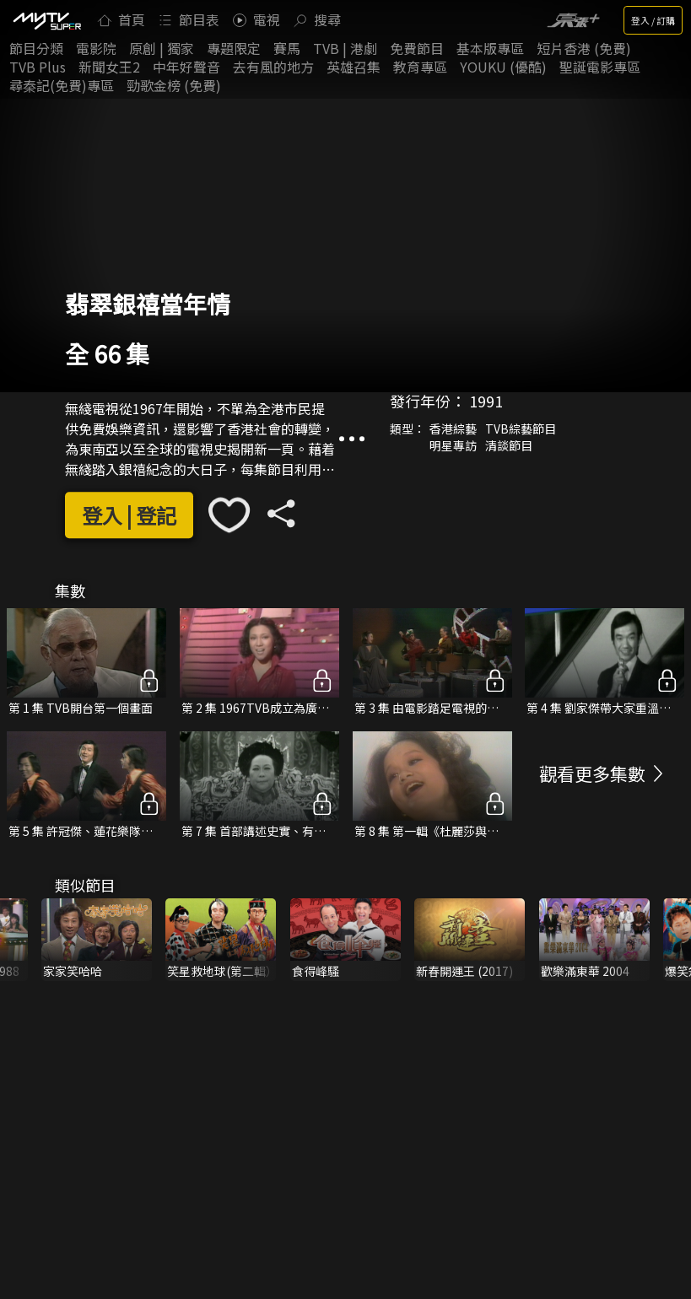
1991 (486, 401)
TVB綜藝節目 (520, 428)
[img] (46, 20)
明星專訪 (453, 445)
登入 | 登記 (129, 515)
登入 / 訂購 (653, 20)
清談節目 (508, 445)
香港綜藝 (453, 428)
